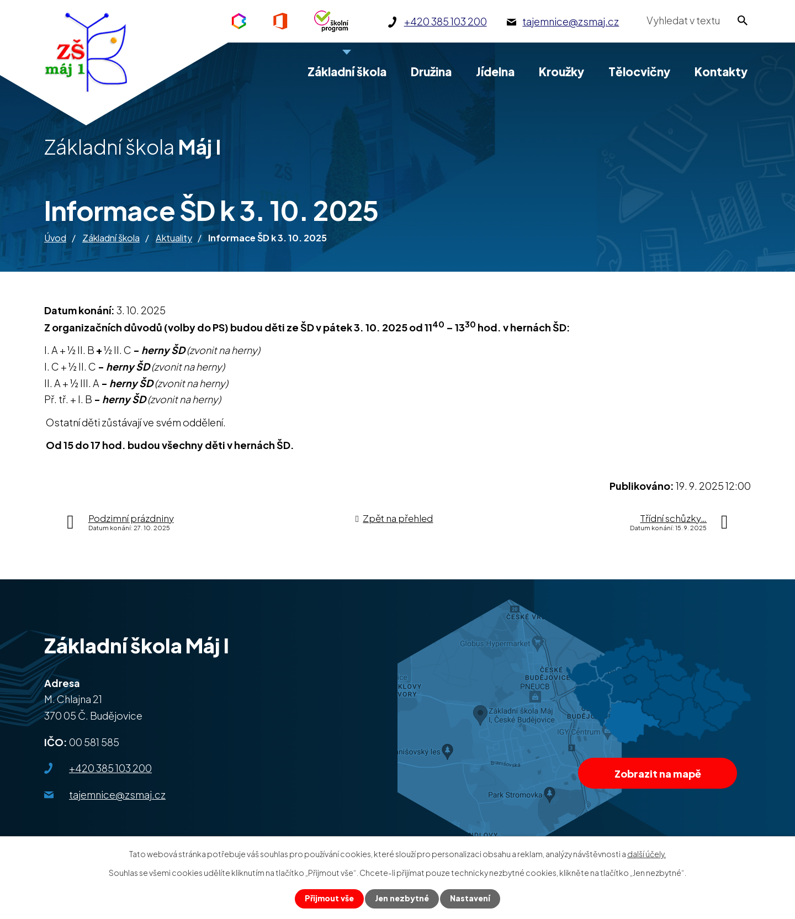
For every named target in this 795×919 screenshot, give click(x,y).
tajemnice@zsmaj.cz (117, 794)
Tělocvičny (639, 71)
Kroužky (561, 71)
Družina (431, 71)
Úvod (55, 238)
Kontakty (721, 71)
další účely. (646, 853)
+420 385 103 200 (110, 768)
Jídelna (495, 71)
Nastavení (470, 899)
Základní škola (111, 238)
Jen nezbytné (402, 899)
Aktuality (174, 238)
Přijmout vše (329, 899)
